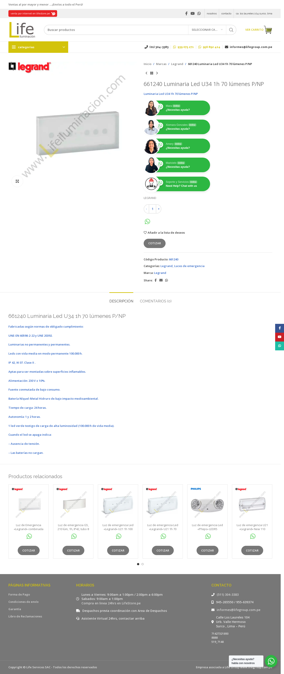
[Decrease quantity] (146, 209)
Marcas (161, 64)
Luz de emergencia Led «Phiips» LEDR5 (207, 527)
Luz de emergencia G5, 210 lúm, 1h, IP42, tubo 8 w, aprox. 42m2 (73, 529)
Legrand (177, 64)
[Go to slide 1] (138, 564)
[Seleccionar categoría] (207, 29)
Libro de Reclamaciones (25, 616)
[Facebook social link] (186, 13)
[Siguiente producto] (157, 73)
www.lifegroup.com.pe (256, 667)
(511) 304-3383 (228, 594)
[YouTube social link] (192, 13)
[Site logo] (21, 29)
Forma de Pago (19, 594)
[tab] (121, 299)
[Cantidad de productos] (152, 209)
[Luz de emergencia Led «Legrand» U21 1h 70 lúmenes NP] (162, 504)
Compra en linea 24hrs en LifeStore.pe (111, 603)
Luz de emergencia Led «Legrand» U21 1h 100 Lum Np (117, 529)
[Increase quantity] (158, 209)
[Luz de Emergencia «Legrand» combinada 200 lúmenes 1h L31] (28, 504)
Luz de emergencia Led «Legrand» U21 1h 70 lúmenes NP (162, 529)
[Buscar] (140, 30)
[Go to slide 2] (142, 564)
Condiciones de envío (23, 602)
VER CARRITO (258, 29)
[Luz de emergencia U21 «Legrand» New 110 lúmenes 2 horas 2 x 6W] (252, 504)
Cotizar (154, 243)
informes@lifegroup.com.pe (238, 610)
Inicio (147, 64)
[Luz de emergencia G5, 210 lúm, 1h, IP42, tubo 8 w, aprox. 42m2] (73, 504)
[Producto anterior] (146, 73)
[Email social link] (161, 280)
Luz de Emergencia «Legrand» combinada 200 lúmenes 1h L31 (28, 529)
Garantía (14, 609)
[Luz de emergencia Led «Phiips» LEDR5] (207, 504)
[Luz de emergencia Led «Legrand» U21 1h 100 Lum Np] (118, 504)
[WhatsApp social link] (199, 13)
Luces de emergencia (189, 266)
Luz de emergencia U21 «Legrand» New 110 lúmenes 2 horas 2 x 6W (252, 529)
